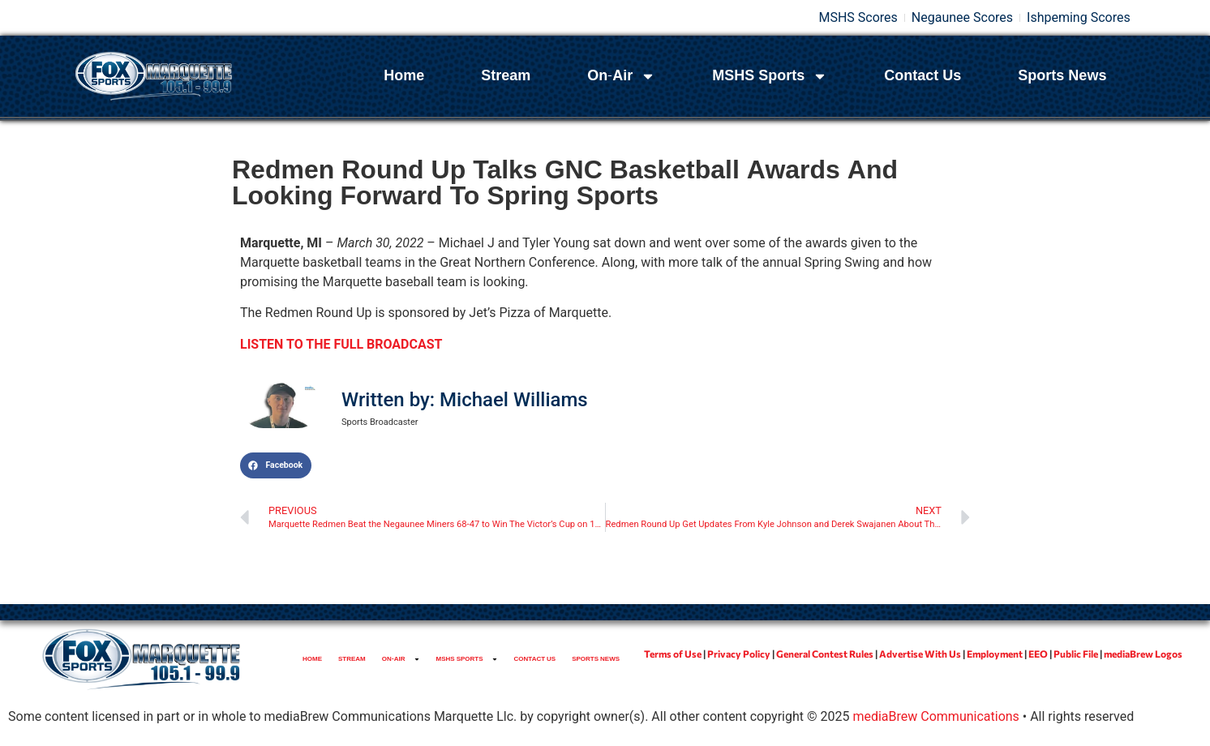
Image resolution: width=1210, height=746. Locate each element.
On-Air (621, 76)
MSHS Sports (769, 76)
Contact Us (922, 75)
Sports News (1062, 75)
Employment (995, 653)
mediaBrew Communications (935, 716)
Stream (505, 75)
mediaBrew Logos (1143, 653)
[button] (275, 465)
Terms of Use (673, 653)
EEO (1038, 653)
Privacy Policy (738, 653)
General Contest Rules (824, 653)
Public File (1075, 653)
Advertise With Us (920, 653)
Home (404, 75)
